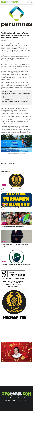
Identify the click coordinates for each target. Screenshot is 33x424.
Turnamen (5, 204)
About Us (6, 397)
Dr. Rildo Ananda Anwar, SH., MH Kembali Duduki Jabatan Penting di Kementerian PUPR (14, 245)
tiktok (14, 400)
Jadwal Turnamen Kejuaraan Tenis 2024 (10, 207)
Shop (7, 398)
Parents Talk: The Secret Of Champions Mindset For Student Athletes (17, 94)
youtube (26, 400)
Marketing (26, 397)
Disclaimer (20, 397)
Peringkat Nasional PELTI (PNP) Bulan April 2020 (12, 226)
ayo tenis (19, 404)
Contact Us (12, 398)
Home (2, 30)
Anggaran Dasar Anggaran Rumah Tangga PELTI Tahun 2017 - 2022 (15, 188)
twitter (25, 399)
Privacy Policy (13, 397)
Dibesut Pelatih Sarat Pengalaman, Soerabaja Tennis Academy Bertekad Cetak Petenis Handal (16, 265)
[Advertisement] (16, 331)
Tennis (5, 30)
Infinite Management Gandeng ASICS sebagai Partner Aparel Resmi (15, 102)
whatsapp (8, 400)
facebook (19, 399)
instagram (20, 400)
